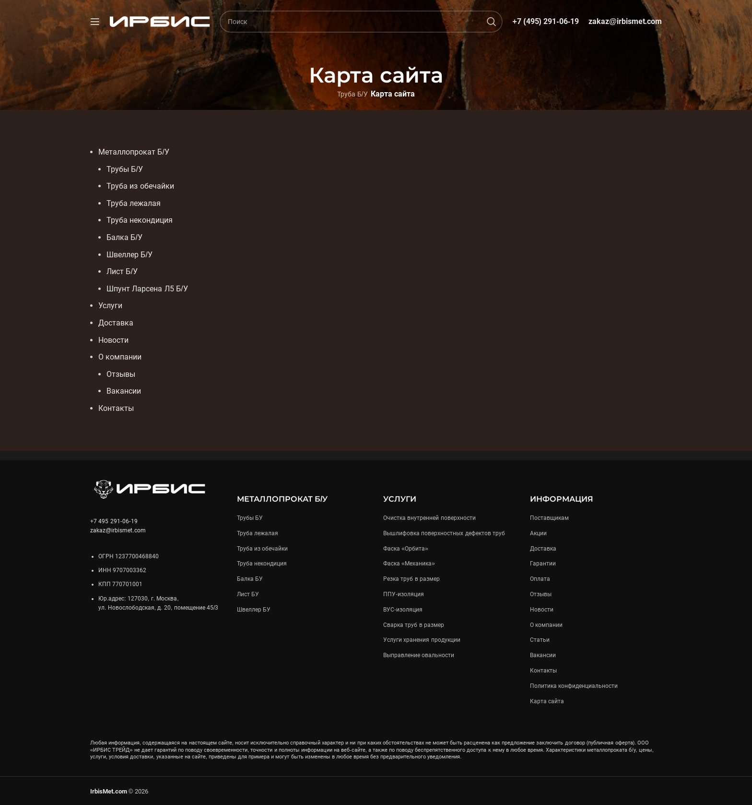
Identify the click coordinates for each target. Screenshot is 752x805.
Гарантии (543, 563)
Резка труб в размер (411, 579)
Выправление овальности (418, 655)
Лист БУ (248, 593)
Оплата (540, 579)
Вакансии (543, 655)
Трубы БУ (250, 517)
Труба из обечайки (262, 548)
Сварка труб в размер (413, 624)
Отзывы (541, 593)
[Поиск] (361, 22)
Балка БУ (250, 579)
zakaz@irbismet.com (625, 21)
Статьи (540, 640)
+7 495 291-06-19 (114, 520)
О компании (546, 624)
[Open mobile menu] (95, 21)
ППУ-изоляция (403, 593)
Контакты (543, 670)
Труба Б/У (352, 93)
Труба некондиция (262, 563)
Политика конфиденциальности (574, 685)
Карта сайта (547, 700)
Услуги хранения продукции (421, 640)
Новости (541, 609)
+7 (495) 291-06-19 (545, 21)
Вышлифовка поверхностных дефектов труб (444, 532)
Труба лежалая (257, 532)
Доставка (543, 548)
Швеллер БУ (253, 609)
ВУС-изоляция (403, 609)
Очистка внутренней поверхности (429, 517)
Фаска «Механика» (409, 563)
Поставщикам (549, 517)
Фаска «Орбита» (405, 548)
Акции (538, 532)
